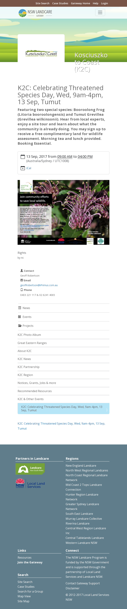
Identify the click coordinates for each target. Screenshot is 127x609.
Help (95, 3)
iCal (28, 168)
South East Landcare (79, 514)
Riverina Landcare (77, 523)
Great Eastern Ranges (32, 343)
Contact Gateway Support (83, 583)
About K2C (25, 351)
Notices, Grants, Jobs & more (37, 383)
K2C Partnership (28, 367)
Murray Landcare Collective (84, 519)
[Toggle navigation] (100, 12)
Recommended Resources (35, 391)
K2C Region (25, 375)
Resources (24, 557)
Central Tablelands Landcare (85, 538)
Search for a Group (30, 591)
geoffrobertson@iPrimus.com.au (39, 285)
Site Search (42, 3)
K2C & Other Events (31, 399)
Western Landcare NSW (81, 543)
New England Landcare (81, 466)
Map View (24, 596)
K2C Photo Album (29, 335)
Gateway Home (80, 3)
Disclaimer (73, 588)
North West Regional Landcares (87, 470)
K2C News (24, 359)
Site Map (23, 601)
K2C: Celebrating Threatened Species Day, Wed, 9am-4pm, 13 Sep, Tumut (61, 408)
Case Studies (60, 3)
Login (104, 3)
